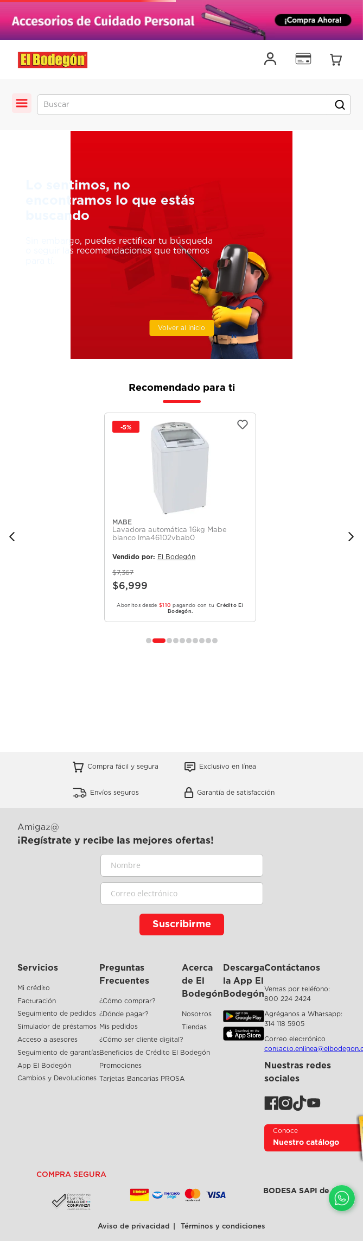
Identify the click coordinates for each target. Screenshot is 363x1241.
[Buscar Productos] (339, 105)
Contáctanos (292, 968)
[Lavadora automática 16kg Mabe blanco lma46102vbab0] (180, 517)
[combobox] (194, 104)
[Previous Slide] (12, 536)
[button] (148, 640)
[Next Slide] (350, 536)
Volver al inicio (181, 328)
